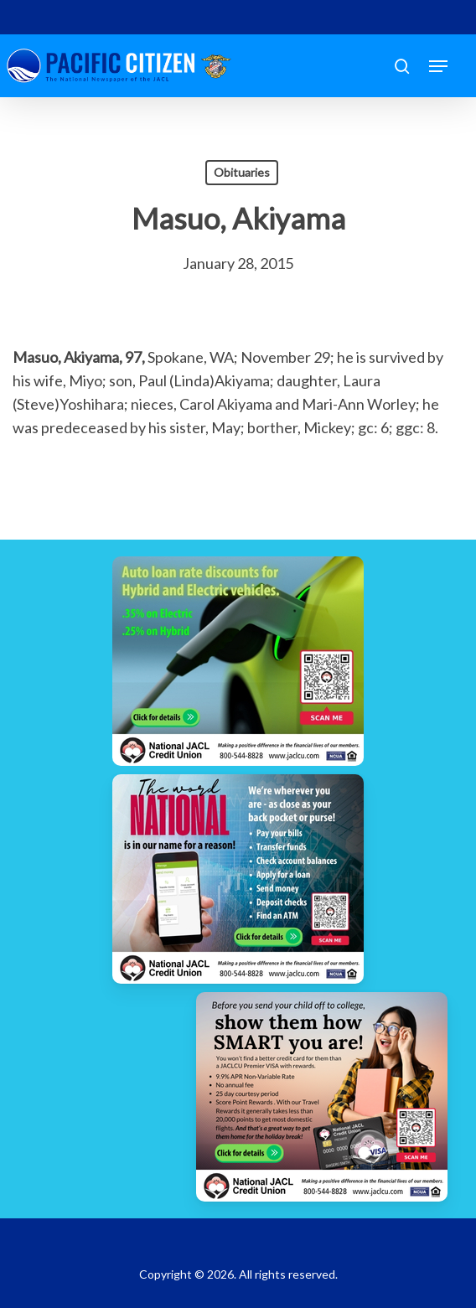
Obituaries (242, 172)
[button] (438, 66)
